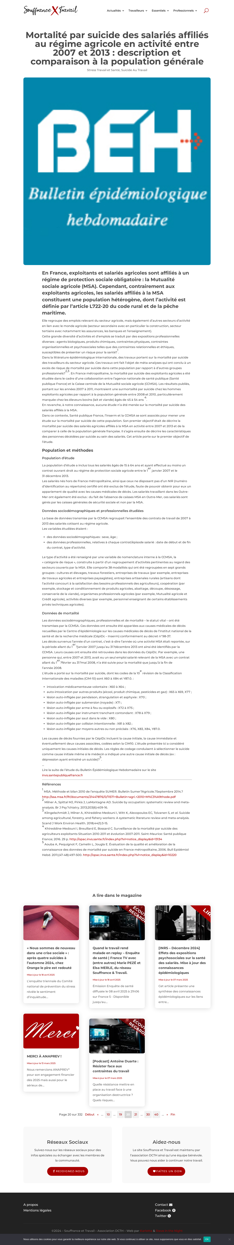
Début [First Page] (90, 1114)
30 (148, 1114)
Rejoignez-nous (70, 1171)
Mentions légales (37, 1210)
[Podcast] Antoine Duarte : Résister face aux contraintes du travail (115, 1066)
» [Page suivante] (167, 1114)
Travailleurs (136, 10)
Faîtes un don (169, 1171)
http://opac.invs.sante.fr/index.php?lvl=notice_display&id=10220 (130, 855)
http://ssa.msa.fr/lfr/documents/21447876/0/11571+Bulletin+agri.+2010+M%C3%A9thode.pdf (109, 797)
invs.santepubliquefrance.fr (62, 775)
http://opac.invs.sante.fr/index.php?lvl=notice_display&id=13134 (115, 839)
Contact (161, 1205)
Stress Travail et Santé (103, 70)
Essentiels (159, 10)
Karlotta (146, 1231)
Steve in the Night (169, 1231)
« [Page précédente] (98, 1114)
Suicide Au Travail (134, 70)
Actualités (114, 10)
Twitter (161, 1216)
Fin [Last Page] (173, 1114)
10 (108, 1114)
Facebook (163, 1210)
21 (135, 1114)
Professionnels (183, 10)
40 (156, 1114)
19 (120, 1114)
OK (207, 1239)
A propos (30, 1205)
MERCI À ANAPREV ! (44, 1056)
